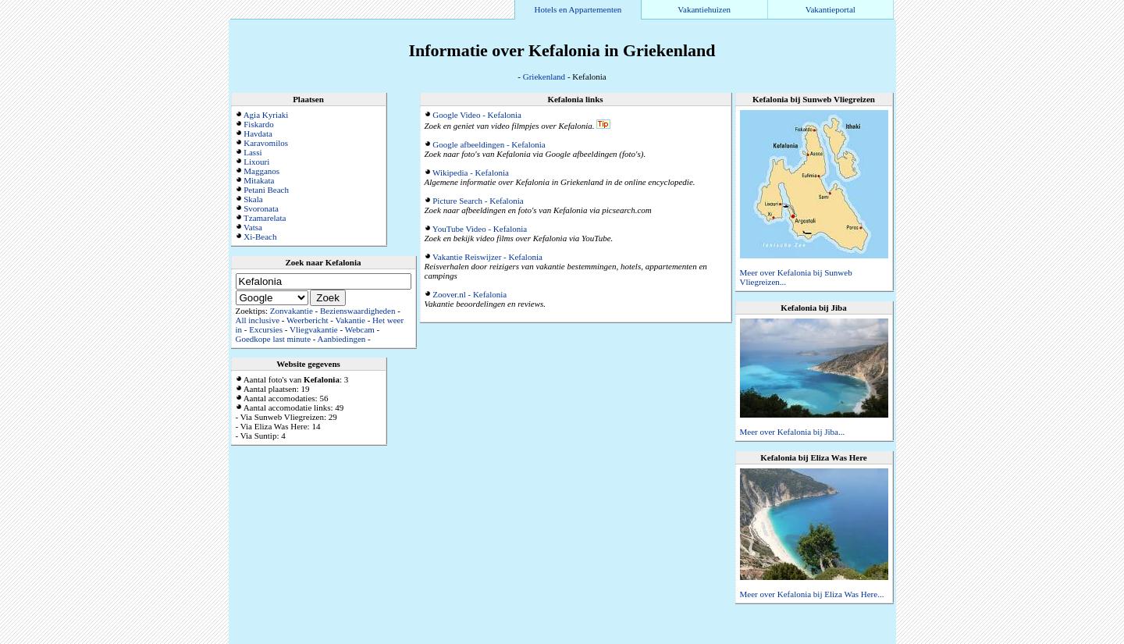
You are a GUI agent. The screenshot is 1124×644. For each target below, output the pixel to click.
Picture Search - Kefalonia (477, 200)
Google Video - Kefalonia (476, 114)
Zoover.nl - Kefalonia (469, 294)
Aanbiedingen (342, 338)
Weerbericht (307, 320)
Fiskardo (259, 124)
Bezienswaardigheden (358, 310)
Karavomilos (266, 143)
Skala (253, 199)
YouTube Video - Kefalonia (479, 228)
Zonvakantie (291, 310)
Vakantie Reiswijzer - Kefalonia (487, 257)
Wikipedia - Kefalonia (470, 172)
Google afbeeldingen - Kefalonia (488, 144)
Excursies (266, 329)
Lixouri (256, 161)
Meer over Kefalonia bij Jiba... (792, 431)
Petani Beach (266, 189)
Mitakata (259, 180)
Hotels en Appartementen (578, 9)
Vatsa (253, 227)
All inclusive (258, 320)
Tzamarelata (265, 217)
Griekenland (544, 76)
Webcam (360, 329)
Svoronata (261, 208)
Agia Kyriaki (266, 114)
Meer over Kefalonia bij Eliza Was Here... (812, 594)
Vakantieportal (830, 9)
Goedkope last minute (273, 338)
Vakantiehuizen (704, 9)
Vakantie (350, 320)
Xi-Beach (260, 236)
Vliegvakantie (314, 329)
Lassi (252, 152)
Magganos (261, 171)
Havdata (258, 133)
